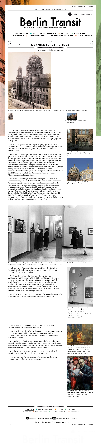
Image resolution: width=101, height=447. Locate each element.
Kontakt (73, 6)
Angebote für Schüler (62, 36)
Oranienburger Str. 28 (61, 9)
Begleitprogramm (37, 36)
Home (37, 9)
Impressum (81, 6)
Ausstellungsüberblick (44, 33)
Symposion (18, 36)
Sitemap (90, 6)
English (10, 7)
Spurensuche (46, 9)
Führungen (80, 33)
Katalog (65, 33)
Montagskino (85, 36)
